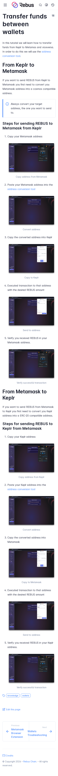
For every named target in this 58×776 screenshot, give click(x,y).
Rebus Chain (29, 761)
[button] (53, 5)
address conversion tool (21, 189)
